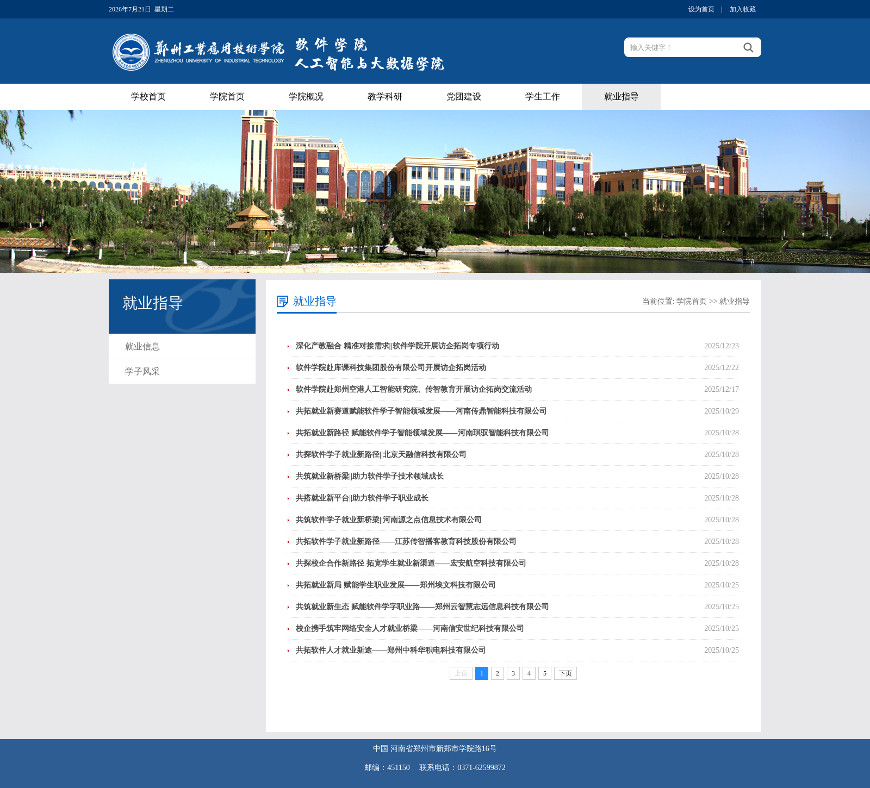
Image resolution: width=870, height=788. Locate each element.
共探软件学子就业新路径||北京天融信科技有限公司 (381, 455)
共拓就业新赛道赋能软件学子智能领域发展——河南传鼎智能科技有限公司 (421, 411)
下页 (565, 673)
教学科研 (385, 96)
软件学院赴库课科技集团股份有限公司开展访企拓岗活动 (391, 368)
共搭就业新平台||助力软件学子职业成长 (362, 498)
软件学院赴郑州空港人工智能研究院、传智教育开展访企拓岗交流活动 (414, 389)
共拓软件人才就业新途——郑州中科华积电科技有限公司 (391, 650)
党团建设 (463, 96)
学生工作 (542, 96)
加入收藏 (743, 9)
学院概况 (306, 96)
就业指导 (621, 96)
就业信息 (142, 346)
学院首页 (227, 96)
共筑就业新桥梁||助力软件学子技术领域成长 (370, 476)
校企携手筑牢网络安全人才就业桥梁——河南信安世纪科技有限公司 (410, 628)
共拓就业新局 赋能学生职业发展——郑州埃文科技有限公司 (396, 585)
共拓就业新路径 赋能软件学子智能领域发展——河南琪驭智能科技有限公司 (422, 433)
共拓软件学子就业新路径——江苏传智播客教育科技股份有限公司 (406, 541)
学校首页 (148, 96)
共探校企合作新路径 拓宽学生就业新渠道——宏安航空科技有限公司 (411, 563)
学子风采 (142, 371)
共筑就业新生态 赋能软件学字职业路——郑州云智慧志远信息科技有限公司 (422, 607)
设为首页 (701, 9)
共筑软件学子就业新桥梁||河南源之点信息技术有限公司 (389, 520)
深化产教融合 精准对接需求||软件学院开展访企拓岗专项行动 (397, 346)
